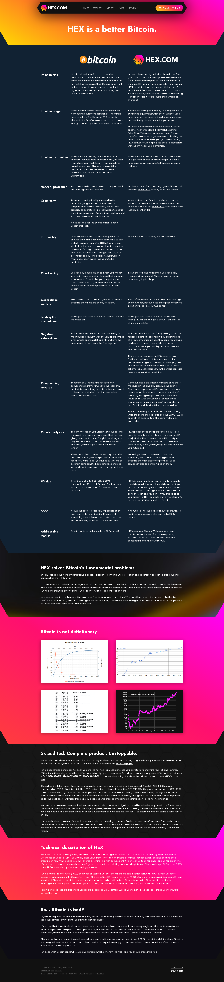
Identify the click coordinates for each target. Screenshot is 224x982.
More (134, 7)
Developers (177, 970)
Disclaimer (45, 970)
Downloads (177, 967)
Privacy (58, 970)
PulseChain (159, 129)
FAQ (121, 7)
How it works (92, 7)
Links (110, 7)
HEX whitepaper (124, 763)
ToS (52, 970)
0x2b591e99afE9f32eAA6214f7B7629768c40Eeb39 (82, 974)
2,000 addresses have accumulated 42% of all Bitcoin (90, 482)
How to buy (169, 7)
